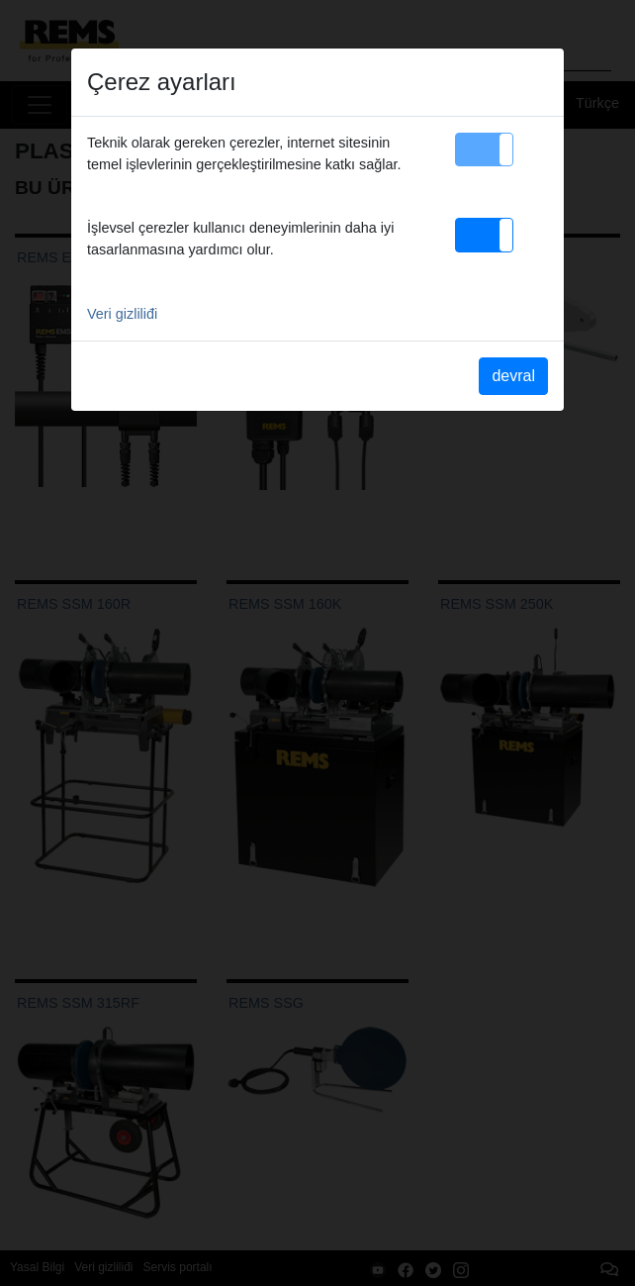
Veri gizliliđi (122, 314)
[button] (484, 149)
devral (513, 375)
